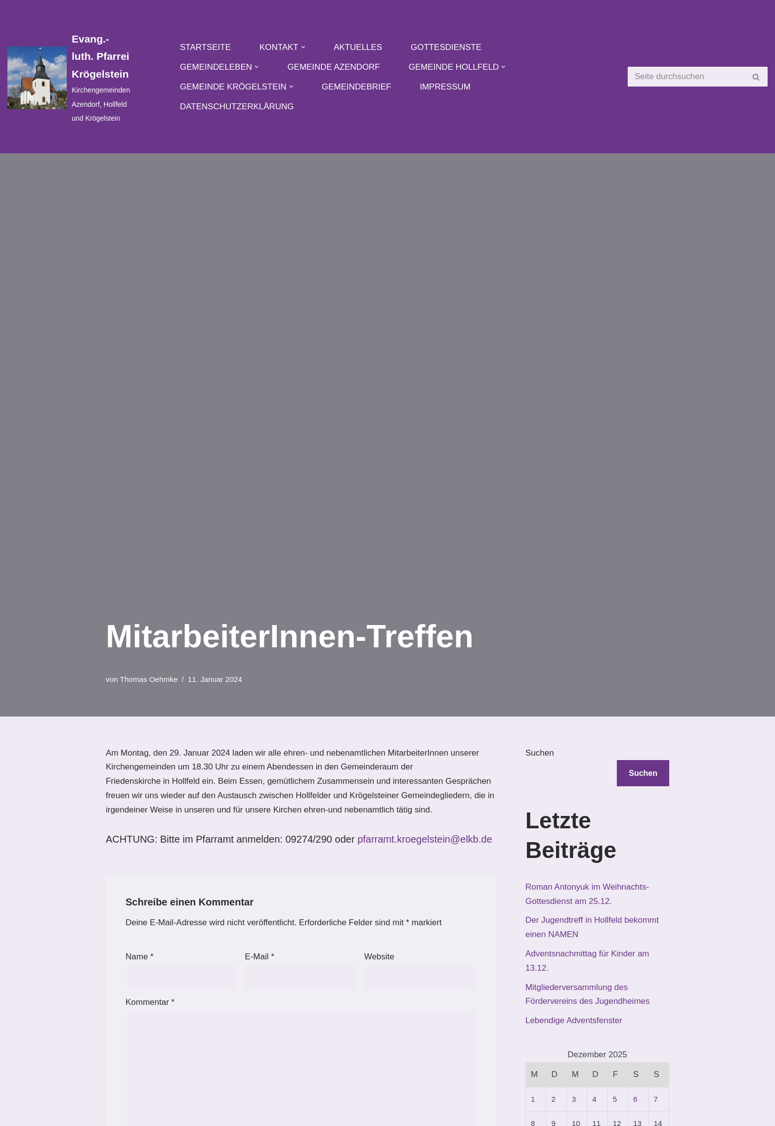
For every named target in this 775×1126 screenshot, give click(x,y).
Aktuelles (358, 47)
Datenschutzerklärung (237, 106)
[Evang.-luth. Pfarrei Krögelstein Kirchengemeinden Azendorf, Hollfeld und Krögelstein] (68, 78)
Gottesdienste (446, 47)
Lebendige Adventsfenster (574, 1021)
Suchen (539, 753)
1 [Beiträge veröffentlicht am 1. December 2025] (533, 1099)
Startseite (205, 47)
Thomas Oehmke (149, 679)
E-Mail (259, 957)
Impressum (446, 86)
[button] (303, 47)
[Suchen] (686, 77)
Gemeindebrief (357, 86)
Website (379, 957)
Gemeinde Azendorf (334, 67)
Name (140, 957)
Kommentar (150, 1002)
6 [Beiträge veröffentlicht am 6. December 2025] (635, 1099)
